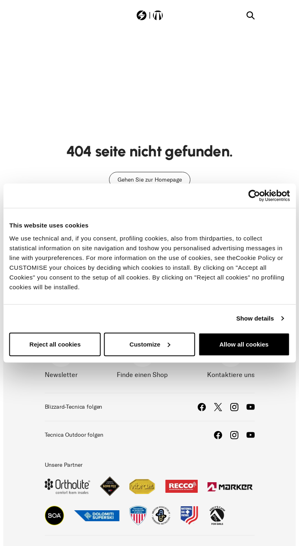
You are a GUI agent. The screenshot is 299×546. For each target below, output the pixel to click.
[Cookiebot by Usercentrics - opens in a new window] (254, 196)
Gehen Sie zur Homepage (150, 179)
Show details (255, 318)
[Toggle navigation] (49, 15)
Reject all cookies (55, 343)
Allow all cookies (243, 343)
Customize (149, 343)
